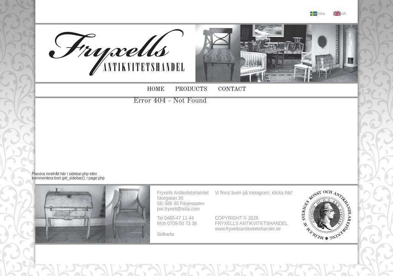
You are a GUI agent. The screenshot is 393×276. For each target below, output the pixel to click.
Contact (232, 89)
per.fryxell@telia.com (178, 209)
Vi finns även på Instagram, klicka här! (254, 193)
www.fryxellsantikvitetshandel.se (248, 229)
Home (155, 89)
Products (191, 89)
